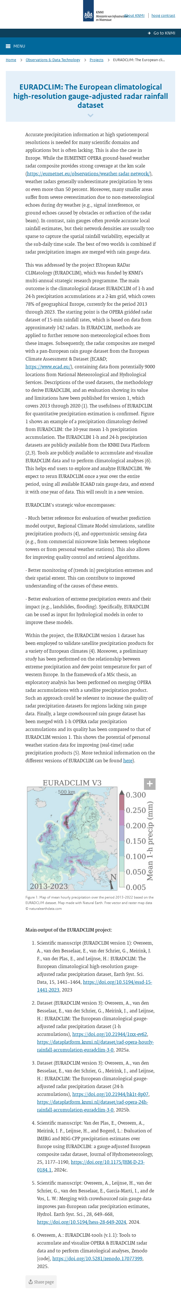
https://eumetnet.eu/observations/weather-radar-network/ (88, 173)
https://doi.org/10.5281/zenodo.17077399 (97, 1258)
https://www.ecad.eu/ (48, 366)
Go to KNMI (164, 33)
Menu (19, 46)
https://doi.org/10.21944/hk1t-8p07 (110, 1094)
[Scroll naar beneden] (90, 116)
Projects (97, 59)
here (127, 760)
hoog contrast (163, 15)
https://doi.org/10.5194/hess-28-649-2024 (81, 1222)
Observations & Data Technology (53, 59)
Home (11, 59)
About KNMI (134, 15)
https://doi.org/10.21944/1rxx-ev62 (109, 1034)
